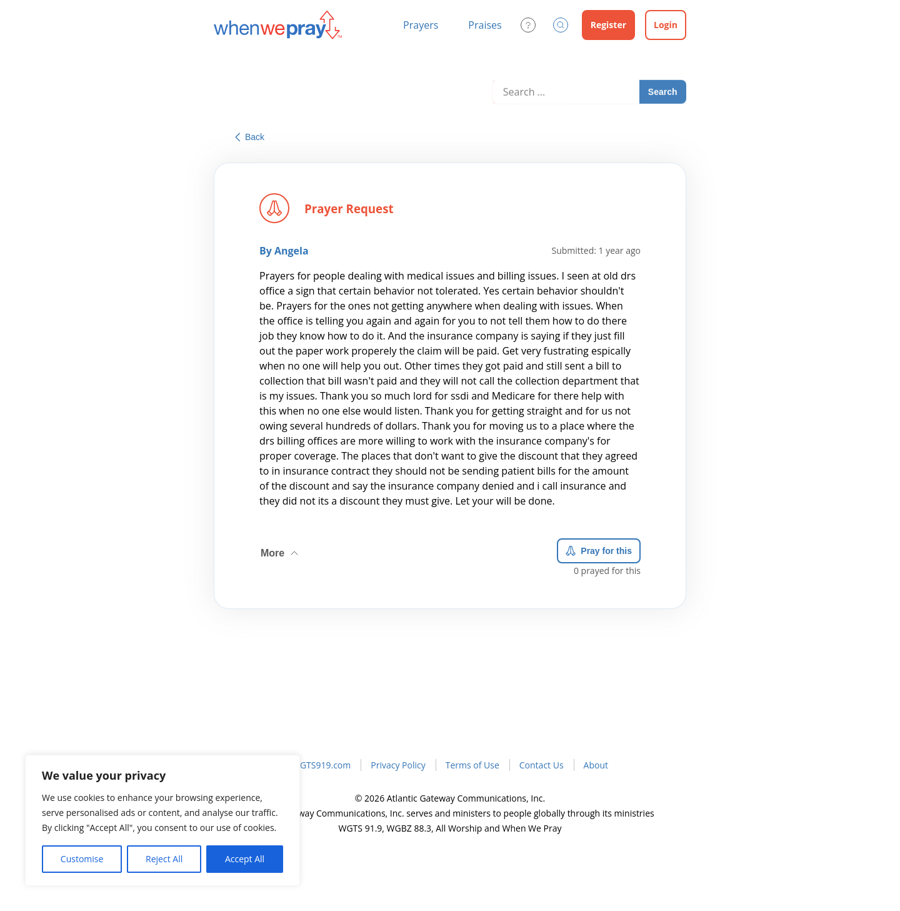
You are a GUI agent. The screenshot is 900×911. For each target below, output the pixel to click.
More (281, 549)
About (596, 765)
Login (666, 25)
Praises (484, 25)
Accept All (244, 859)
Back (249, 137)
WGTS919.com (321, 765)
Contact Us (541, 765)
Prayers (420, 25)
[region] (162, 820)
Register (608, 25)
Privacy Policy (398, 765)
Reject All (164, 859)
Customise (82, 859)
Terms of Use (472, 765)
